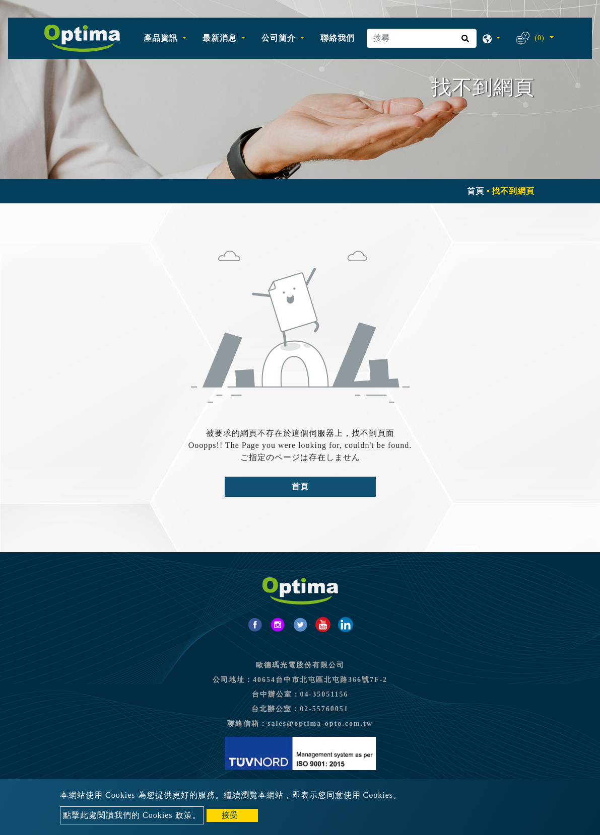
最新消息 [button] (221, 38)
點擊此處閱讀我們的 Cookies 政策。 (132, 815)
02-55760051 (324, 709)
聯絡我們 (337, 38)
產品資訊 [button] (162, 38)
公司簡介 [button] (279, 38)
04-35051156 (324, 694)
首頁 (475, 191)
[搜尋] (422, 38)
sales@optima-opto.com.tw (320, 723)
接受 (230, 815)
